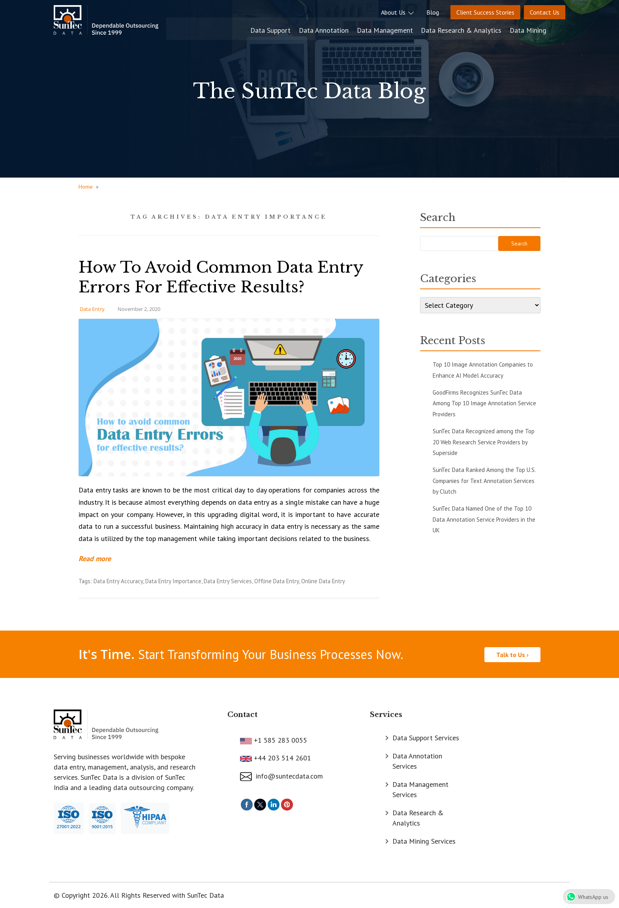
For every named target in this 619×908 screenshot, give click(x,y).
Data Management (405, 28)
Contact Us (544, 12)
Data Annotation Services (417, 760)
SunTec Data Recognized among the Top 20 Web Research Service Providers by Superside (484, 442)
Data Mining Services (424, 840)
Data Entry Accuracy (118, 581)
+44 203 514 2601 (281, 757)
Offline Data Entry (276, 581)
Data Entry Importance (173, 581)
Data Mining (547, 28)
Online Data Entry (323, 581)
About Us (398, 12)
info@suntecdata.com (281, 775)
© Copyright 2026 (81, 894)
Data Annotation (345, 28)
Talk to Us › (512, 654)
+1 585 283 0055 (279, 739)
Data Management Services (420, 789)
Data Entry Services (228, 581)
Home (86, 186)
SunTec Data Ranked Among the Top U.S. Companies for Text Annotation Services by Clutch (484, 480)
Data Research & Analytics (481, 28)
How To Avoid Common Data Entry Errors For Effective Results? (224, 277)
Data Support (292, 28)
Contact (242, 714)
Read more (95, 558)
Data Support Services (425, 737)
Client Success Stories (485, 12)
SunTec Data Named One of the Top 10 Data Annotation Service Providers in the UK (484, 519)
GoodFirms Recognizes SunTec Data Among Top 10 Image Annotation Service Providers (484, 403)
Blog (432, 12)
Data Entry (92, 309)
